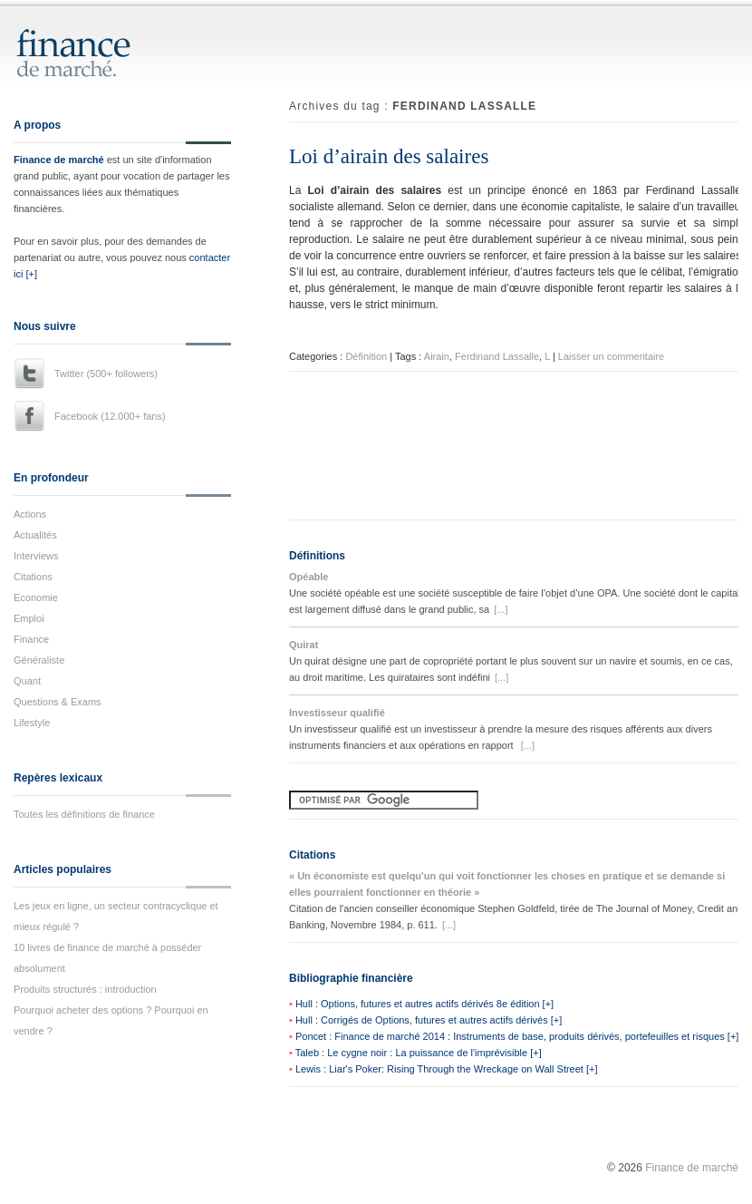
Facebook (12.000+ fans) (110, 416)
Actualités (35, 534)
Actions (30, 514)
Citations (33, 576)
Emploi (29, 618)
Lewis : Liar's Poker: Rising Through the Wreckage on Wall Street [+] (446, 1068)
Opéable (308, 576)
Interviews (36, 555)
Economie (36, 597)
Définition (366, 356)
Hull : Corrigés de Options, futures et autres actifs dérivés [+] (428, 1020)
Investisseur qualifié (337, 712)
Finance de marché (59, 159)
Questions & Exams (57, 701)
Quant (27, 680)
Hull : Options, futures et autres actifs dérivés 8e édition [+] (424, 1003)
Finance (31, 639)
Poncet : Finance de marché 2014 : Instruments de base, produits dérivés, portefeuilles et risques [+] (516, 1036)
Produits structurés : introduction (85, 989)
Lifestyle (32, 722)
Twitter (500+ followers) (106, 373)
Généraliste (39, 660)
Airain (436, 356)
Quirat (303, 644)
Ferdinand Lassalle (497, 356)
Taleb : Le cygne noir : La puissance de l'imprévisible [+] (418, 1052)
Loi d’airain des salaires (388, 156)
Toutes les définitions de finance (84, 814)
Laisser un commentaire (611, 356)
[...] (500, 609)
